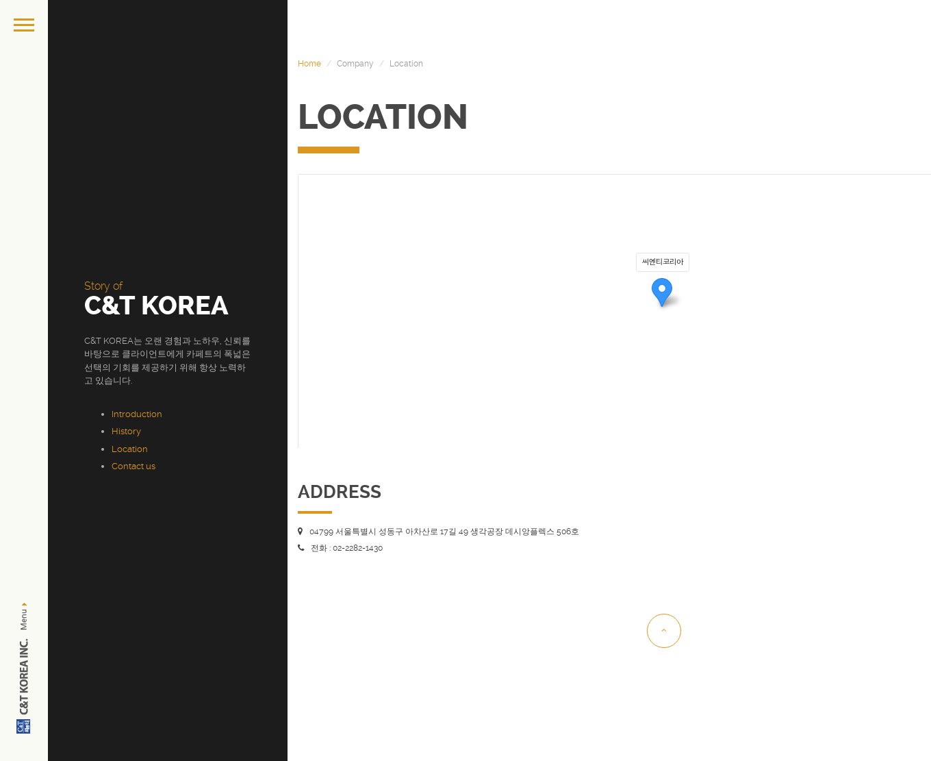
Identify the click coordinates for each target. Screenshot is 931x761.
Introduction (137, 414)
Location (130, 449)
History (126, 431)
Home (309, 63)
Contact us (133, 466)
